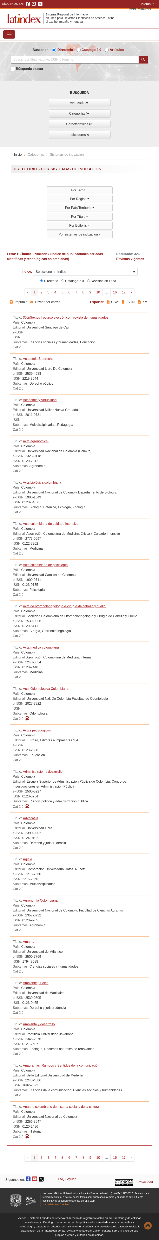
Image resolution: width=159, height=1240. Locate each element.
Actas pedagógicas (37, 730)
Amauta (28, 941)
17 (124, 292)
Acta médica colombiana (41, 647)
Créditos (64, 1204)
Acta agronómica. (36, 441)
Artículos (117, 50)
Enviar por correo (45, 302)
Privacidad (145, 1182)
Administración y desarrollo (42, 771)
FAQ (61, 1179)
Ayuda (71, 1179)
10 (98, 292)
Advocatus (30, 818)
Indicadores (79, 135)
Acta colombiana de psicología (45, 565)
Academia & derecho (38, 358)
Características (79, 124)
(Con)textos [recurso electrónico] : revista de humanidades (65, 317)
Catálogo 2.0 (91, 50)
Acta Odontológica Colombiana (45, 688)
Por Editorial (78, 225)
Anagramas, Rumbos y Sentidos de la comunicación (61, 1065)
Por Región (78, 199)
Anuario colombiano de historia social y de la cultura (61, 1106)
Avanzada (79, 103)
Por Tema (78, 190)
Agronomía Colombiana (40, 900)
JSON (128, 302)
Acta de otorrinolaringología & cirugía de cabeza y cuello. (64, 606)
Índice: (26, 271)
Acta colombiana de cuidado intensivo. (51, 523)
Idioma (146, 4)
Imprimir (18, 302)
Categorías (79, 113)
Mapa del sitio (50, 1204)
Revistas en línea (101, 281)
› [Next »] (131, 292)
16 (115, 292)
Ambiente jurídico (35, 983)
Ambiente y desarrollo (39, 1024)
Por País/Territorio (78, 208)
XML (143, 302)
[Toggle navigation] (9, 34)
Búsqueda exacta (29, 69)
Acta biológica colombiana (42, 482)
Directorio (65, 50)
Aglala (27, 859)
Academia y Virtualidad (40, 400)
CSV (113, 302)
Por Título (78, 216)
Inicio (18, 154)
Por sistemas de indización (79, 234)
